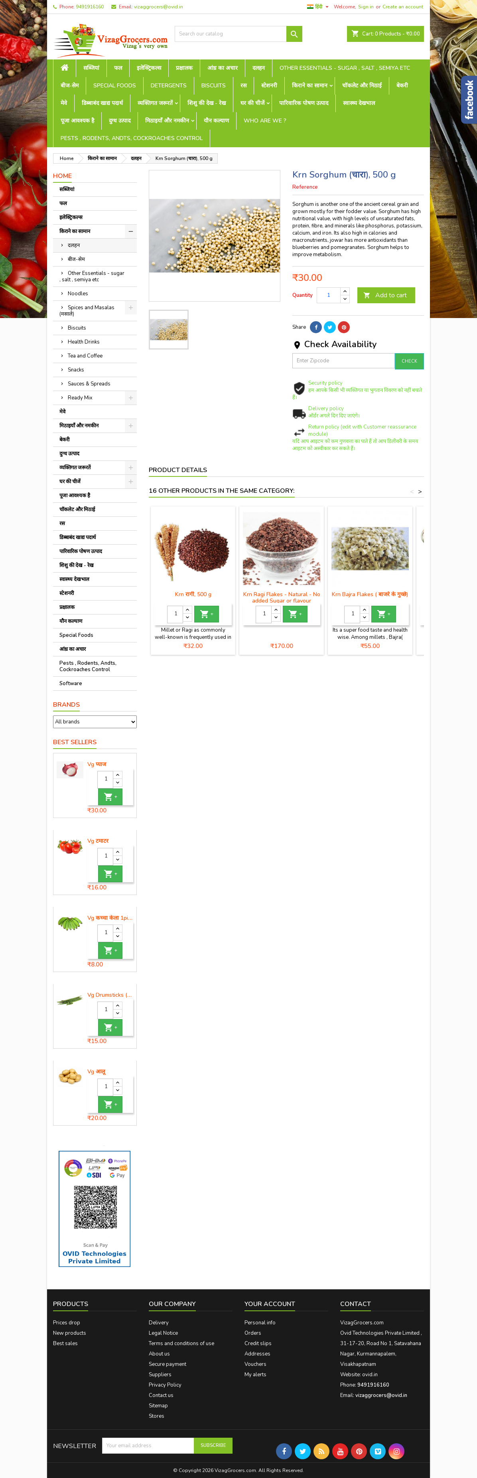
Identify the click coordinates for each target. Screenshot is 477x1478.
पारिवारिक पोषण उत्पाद (303, 103)
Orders (252, 1333)
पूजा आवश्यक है (77, 120)
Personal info (260, 1322)
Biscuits (213, 85)
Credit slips (258, 1343)
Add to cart (385, 295)
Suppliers (160, 1374)
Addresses (257, 1353)
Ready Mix (80, 397)
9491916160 (90, 7)
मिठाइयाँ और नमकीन (167, 120)
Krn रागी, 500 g (193, 594)
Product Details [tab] (178, 470)
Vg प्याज (96, 764)
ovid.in (370, 1374)
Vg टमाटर (97, 841)
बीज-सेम (70, 85)
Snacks (76, 369)
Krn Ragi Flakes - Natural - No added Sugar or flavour (281, 598)
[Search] (238, 34)
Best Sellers (75, 742)
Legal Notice (163, 1333)
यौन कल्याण (216, 120)
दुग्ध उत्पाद (119, 120)
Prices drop (66, 1322)
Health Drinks (84, 342)
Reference (305, 187)
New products (69, 1333)
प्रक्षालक (184, 68)
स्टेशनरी (269, 85)
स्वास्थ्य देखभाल (359, 103)
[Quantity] (105, 779)
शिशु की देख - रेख (206, 103)
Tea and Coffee (85, 356)
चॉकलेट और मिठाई (362, 85)
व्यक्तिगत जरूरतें (155, 103)
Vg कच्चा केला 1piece (110, 918)
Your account (269, 1304)
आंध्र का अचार (222, 68)
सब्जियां (91, 68)
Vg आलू (96, 1072)
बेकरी (402, 85)
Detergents (169, 85)
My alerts (255, 1374)
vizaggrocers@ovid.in (158, 7)
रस (243, 85)
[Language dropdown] (319, 7)
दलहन (258, 68)
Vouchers (255, 1364)
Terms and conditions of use (181, 1343)
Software (70, 683)
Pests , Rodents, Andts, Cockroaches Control (132, 138)
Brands (66, 704)
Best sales (65, 1343)
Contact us (161, 1395)
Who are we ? (265, 120)
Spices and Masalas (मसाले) (86, 311)
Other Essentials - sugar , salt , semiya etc (345, 68)
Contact (355, 1304)
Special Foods (114, 85)
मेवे (64, 103)
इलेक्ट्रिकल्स (149, 68)
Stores (156, 1416)
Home (62, 176)
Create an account (402, 7)
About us (159, 1353)
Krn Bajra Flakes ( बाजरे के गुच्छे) (370, 594)
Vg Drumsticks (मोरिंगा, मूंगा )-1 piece (110, 995)
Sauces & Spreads (89, 383)
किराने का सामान (309, 85)
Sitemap (158, 1405)
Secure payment (167, 1364)
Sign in (366, 7)
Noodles (78, 293)
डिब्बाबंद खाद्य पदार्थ (102, 103)
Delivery (159, 1322)
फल (118, 68)
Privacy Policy (165, 1385)
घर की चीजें (252, 103)
